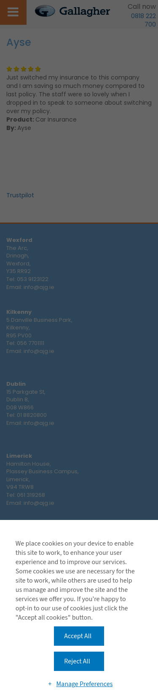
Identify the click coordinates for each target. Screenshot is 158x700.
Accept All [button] (77, 636)
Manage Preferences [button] (84, 684)
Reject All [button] (77, 661)
